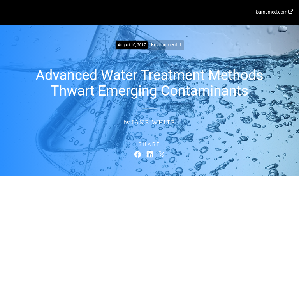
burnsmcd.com (274, 12)
